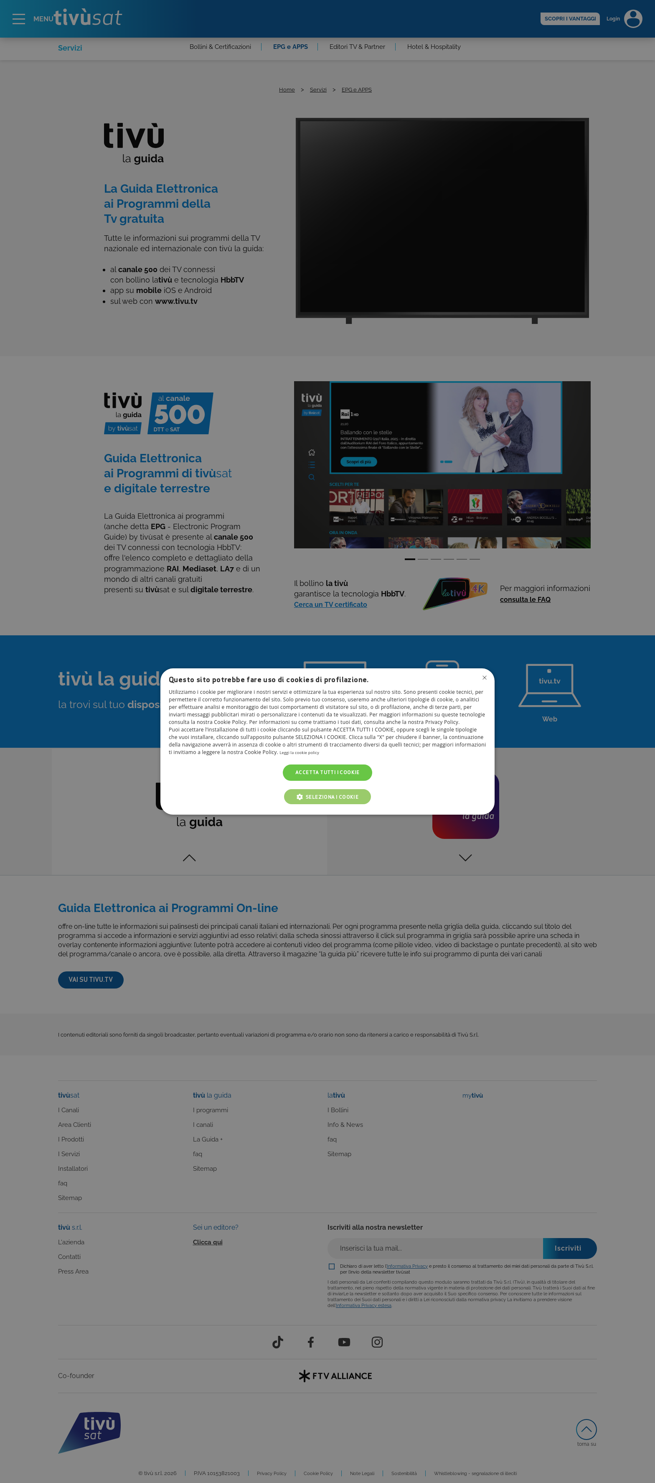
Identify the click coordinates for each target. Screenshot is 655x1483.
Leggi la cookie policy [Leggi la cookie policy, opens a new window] (305, 752)
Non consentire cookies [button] (483, 679)
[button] (327, 796)
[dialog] (327, 741)
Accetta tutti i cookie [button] (327, 773)
